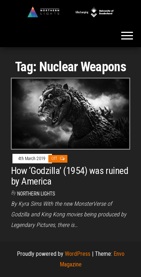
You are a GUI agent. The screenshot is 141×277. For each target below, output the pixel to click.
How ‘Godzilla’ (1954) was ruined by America (69, 176)
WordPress (77, 253)
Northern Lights (36, 194)
